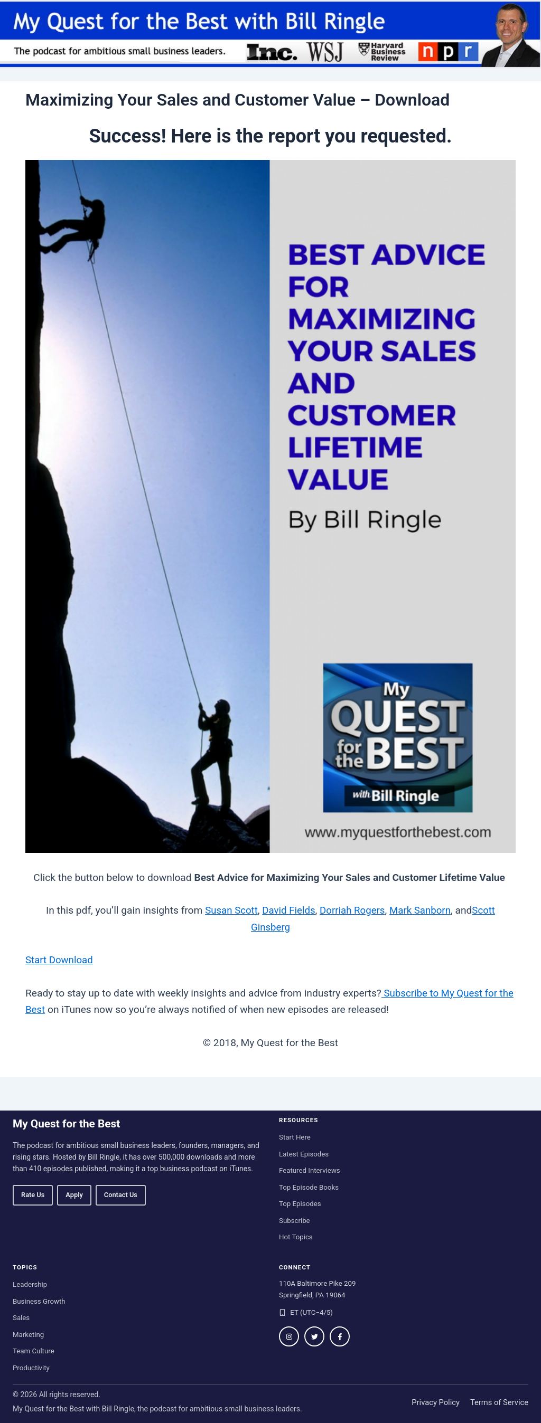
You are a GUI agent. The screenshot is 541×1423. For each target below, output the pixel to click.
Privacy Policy (436, 1402)
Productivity (31, 1367)
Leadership (30, 1284)
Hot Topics (296, 1237)
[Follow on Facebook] (340, 1336)
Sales (21, 1318)
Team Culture (33, 1351)
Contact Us (120, 1195)
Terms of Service (499, 1402)
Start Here (295, 1137)
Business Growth (39, 1301)
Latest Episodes (304, 1154)
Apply (74, 1195)
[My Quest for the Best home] (270, 34)
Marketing (28, 1334)
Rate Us (32, 1195)
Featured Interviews (309, 1170)
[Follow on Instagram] (289, 1336)
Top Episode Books (309, 1187)
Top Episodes (300, 1204)
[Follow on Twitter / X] (314, 1336)
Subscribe (294, 1220)
